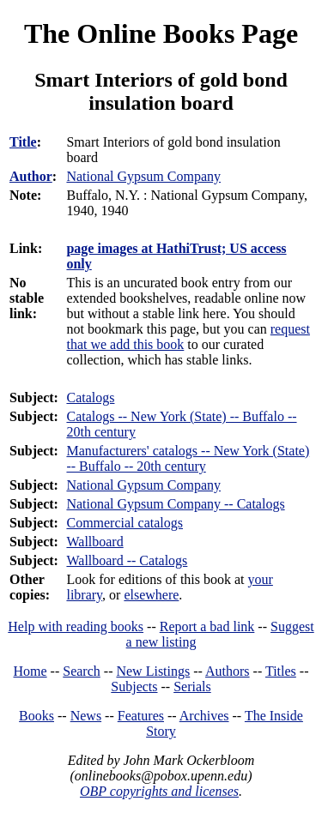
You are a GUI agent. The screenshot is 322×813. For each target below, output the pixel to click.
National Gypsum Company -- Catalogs (175, 504)
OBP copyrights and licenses (159, 791)
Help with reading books (75, 626)
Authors (227, 671)
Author (30, 176)
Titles (280, 671)
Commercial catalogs (124, 522)
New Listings (153, 671)
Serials (192, 686)
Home (30, 671)
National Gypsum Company (143, 485)
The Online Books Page (161, 33)
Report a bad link (207, 626)
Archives (204, 715)
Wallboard (94, 541)
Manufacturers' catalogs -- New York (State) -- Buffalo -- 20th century (187, 458)
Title (23, 142)
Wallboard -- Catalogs (126, 560)
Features (141, 715)
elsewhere (151, 594)
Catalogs (90, 397)
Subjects (134, 686)
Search (81, 671)
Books (36, 715)
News (85, 715)
